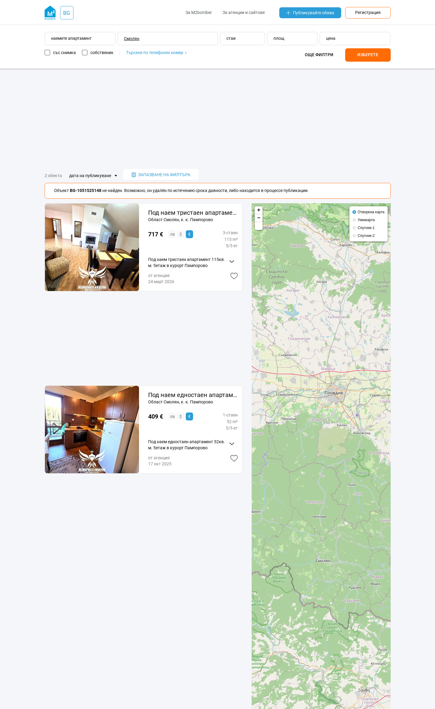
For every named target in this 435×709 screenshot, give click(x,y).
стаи (231, 38)
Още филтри (319, 54)
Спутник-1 (366, 228)
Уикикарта (366, 220)
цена (330, 38)
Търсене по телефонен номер (156, 52)
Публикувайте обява (310, 12)
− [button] (258, 218)
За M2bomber (198, 12)
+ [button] (258, 210)
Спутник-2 (366, 236)
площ (279, 38)
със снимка (64, 52)
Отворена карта (371, 212)
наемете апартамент (71, 38)
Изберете (367, 54)
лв (172, 234)
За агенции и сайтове (244, 12)
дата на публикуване (90, 175)
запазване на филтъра (161, 174)
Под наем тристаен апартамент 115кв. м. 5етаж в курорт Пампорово (193, 213)
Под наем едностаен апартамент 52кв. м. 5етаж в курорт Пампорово (193, 395)
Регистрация (368, 12)
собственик (102, 52)
